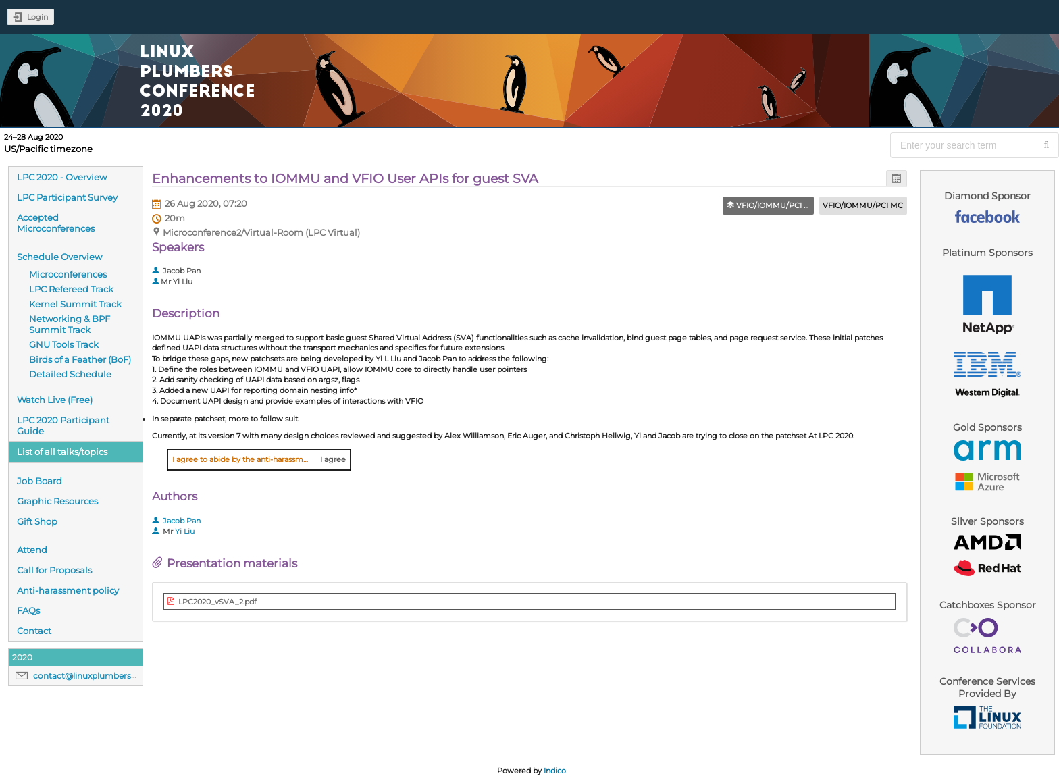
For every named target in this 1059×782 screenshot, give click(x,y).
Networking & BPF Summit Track (69, 324)
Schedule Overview (59, 256)
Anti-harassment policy (68, 590)
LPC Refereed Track (71, 289)
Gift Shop (37, 521)
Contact (34, 630)
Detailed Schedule (70, 374)
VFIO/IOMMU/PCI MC (863, 205)
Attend (32, 549)
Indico (555, 770)
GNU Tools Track (64, 344)
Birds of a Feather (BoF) (80, 359)
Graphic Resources (57, 501)
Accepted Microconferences (56, 223)
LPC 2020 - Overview (62, 177)
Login (37, 17)
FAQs (28, 610)
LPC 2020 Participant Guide (63, 425)
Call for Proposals (54, 570)
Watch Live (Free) (55, 399)
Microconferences (68, 274)
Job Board (39, 480)
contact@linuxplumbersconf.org (99, 676)
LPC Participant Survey (67, 197)
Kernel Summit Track (75, 303)
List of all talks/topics (62, 451)
